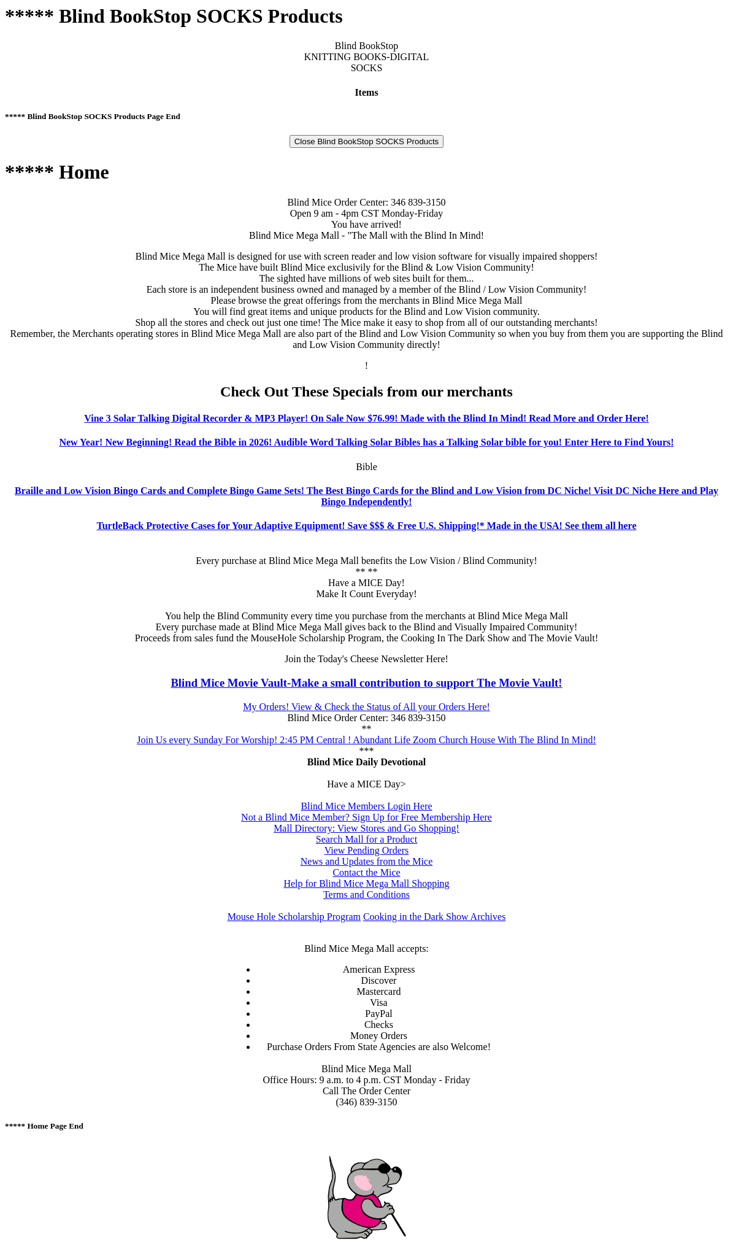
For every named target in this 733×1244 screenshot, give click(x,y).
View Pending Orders (366, 850)
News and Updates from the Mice (367, 861)
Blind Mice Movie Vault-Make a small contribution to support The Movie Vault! (366, 682)
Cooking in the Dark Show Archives (434, 916)
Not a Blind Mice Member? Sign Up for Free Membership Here (366, 817)
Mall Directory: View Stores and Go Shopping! (366, 828)
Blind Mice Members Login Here (366, 806)
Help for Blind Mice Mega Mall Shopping (366, 883)
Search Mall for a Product (366, 839)
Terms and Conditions (366, 894)
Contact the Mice (366, 872)
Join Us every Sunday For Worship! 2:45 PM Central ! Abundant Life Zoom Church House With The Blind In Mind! (366, 740)
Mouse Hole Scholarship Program (294, 916)
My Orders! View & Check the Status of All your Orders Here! (366, 706)
